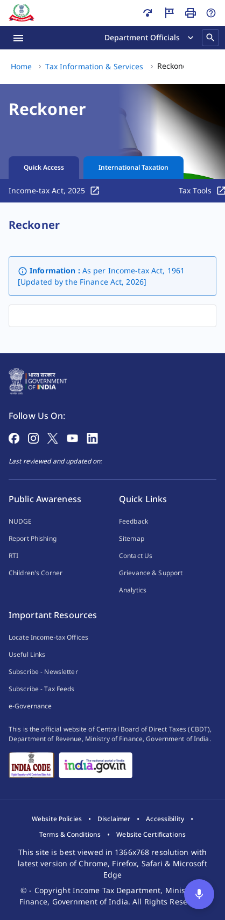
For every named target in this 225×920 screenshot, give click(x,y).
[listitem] (57, 819)
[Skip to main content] (147, 12)
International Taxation (133, 167)
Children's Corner (35, 572)
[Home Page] (38, 380)
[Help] (211, 13)
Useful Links (27, 654)
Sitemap (131, 538)
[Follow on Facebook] (14, 437)
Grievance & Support (150, 572)
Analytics (132, 590)
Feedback (133, 521)
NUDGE (20, 521)
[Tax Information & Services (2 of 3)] (94, 66)
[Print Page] (190, 12)
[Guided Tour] (169, 12)
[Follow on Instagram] (33, 437)
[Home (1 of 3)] (21, 66)
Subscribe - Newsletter (43, 671)
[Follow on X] (52, 437)
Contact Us (135, 555)
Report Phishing (33, 538)
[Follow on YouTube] (72, 437)
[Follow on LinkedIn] (92, 437)
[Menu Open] (18, 37)
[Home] (21, 12)
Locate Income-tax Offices (48, 637)
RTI (13, 555)
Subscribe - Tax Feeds (42, 688)
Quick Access (44, 167)
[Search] (210, 37)
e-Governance (30, 706)
